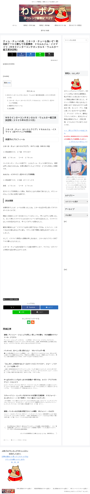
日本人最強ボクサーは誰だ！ (24, 488)
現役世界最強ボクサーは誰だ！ (42, 488)
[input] (76, 40)
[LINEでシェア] (40, 54)
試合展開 (11, 108)
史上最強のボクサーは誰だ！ (61, 488)
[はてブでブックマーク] (30, 54)
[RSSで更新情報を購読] (32, 322)
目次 (28, 91)
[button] (49, 54)
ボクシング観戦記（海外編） (11, 299)
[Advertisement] (31, 69)
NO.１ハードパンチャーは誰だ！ (79, 488)
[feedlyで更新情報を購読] (28, 322)
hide (9, 82)
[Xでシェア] (12, 54)
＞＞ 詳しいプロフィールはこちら (76, 135)
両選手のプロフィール (16, 105)
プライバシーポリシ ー (78, 142)
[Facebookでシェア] (21, 54)
